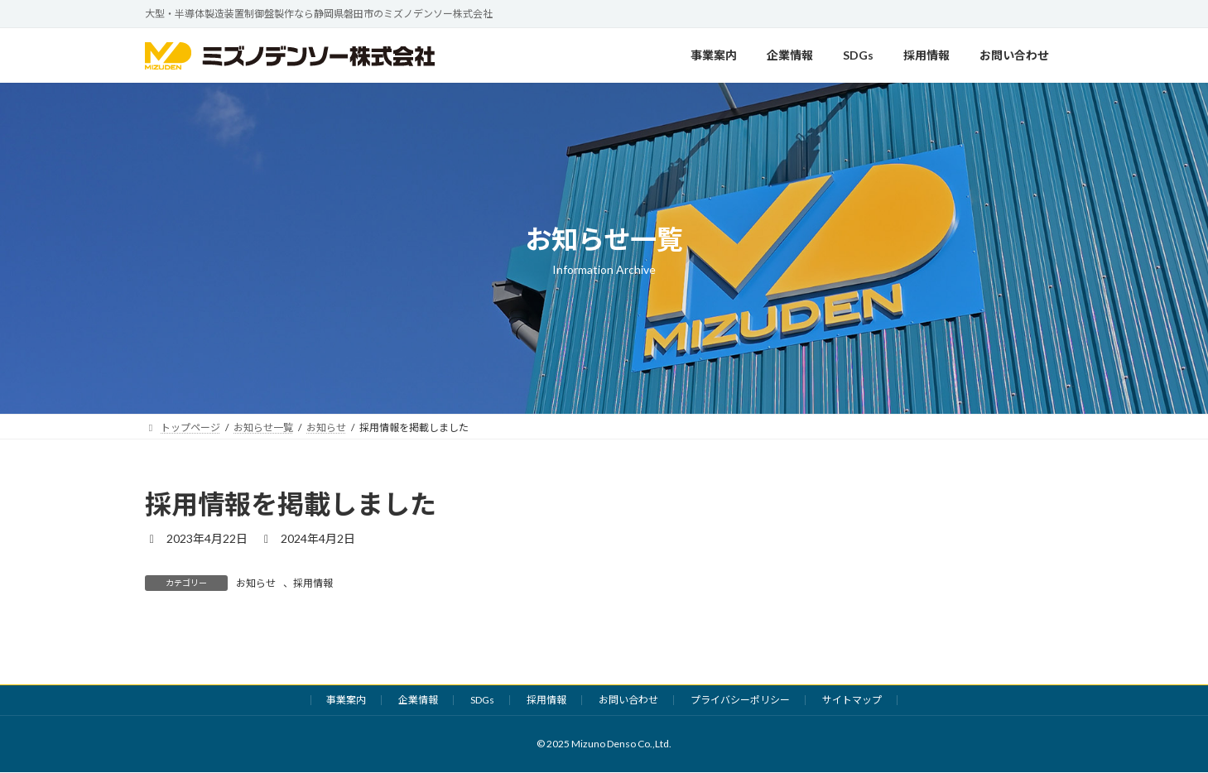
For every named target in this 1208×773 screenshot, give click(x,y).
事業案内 (346, 700)
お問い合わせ (628, 700)
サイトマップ (852, 700)
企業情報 (418, 700)
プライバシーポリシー (740, 700)
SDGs (482, 700)
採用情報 (313, 583)
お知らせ (256, 583)
